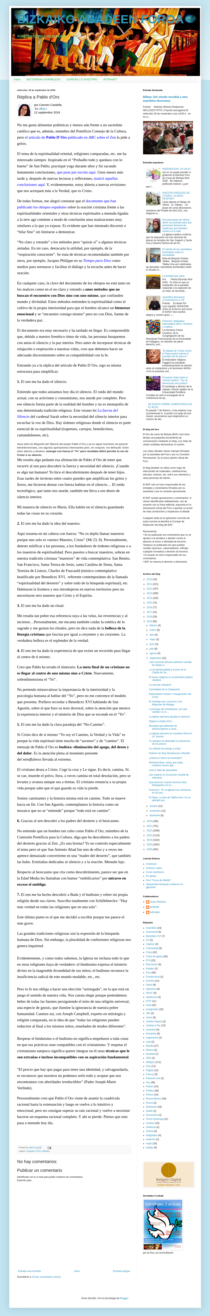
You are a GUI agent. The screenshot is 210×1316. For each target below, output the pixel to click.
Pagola (149, 1070)
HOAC (149, 993)
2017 (150, 612)
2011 (150, 584)
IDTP (148, 1001)
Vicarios (150, 1123)
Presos (149, 1094)
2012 (150, 588)
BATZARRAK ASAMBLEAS (43, 79)
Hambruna (151, 997)
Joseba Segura (154, 1021)
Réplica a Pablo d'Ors (160, 721)
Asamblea (151, 928)
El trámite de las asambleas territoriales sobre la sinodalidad (177, 252)
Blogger (124, 1298)
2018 (150, 616)
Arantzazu (151, 864)
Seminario (151, 1106)
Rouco (149, 1102)
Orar (148, 1066)
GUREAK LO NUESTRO (82, 79)
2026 (150, 849)
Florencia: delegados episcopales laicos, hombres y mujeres (177, 324)
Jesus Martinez (158, 901)
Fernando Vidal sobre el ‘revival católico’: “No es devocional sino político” (175, 380)
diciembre (154, 815)
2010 (150, 579)
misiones (150, 1139)
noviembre (155, 810)
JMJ (148, 1013)
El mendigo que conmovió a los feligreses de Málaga (165, 703)
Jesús (149, 1017)
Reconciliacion (153, 1098)
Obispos (150, 1062)
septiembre (155, 658)
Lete (148, 1041)
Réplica (46, 1151)
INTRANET (110, 79)
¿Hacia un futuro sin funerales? (165, 758)
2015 (150, 602)
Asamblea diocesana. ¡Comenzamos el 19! (173, 298)
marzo (153, 630)
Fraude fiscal (153, 976)
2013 (150, 593)
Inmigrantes (152, 1009)
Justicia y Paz (153, 1025)
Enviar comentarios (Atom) (46, 1277)
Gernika (150, 980)
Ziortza (149, 1131)
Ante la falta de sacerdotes (163, 770)
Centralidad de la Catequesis (164, 689)
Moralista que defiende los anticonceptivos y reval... (163, 727)
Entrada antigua (121, 1271)
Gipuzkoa (151, 989)
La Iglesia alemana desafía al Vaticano (169, 716)
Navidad (150, 1054)
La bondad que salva (173, 276)
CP (147, 940)
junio (152, 644)
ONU (148, 1058)
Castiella (30, 1151)
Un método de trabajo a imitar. (165, 748)
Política (150, 1090)
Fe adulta (151, 876)
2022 (150, 830)
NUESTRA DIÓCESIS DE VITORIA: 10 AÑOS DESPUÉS (176, 195)
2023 (150, 835)
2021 (150, 826)
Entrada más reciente (29, 1271)
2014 (150, 598)
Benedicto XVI (153, 936)
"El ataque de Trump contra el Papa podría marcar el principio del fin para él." (176, 353)
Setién (149, 1111)
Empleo (150, 968)
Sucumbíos (152, 1115)
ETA (148, 960)
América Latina (154, 868)
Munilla (150, 1045)
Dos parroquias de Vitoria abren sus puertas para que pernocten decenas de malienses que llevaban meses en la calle (177, 225)
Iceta (148, 1005)
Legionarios (152, 1037)
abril (152, 634)
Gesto (149, 984)
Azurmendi (151, 932)
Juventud (151, 1029)
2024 (150, 840)
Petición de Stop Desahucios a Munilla (169, 753)
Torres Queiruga (154, 1119)
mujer (149, 1143)
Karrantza (151, 1033)
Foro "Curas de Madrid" (158, 880)
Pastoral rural (153, 1078)
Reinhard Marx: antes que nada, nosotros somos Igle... (166, 764)
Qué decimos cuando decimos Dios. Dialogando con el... (168, 784)
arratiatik (154, 907)
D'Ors (38, 1151)
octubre (153, 806)
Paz (148, 1082)
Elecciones (152, 964)
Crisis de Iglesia (154, 956)
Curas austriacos (155, 872)
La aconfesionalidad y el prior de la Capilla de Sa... (167, 671)
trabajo (149, 1147)
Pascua (150, 1074)
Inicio (17, 79)
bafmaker (155, 912)
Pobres (150, 1086)
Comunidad (152, 948)
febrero (153, 625)
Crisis (149, 952)
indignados (152, 1135)
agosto (153, 653)
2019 (150, 621)
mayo (152, 639)
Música (150, 1050)
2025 (150, 844)
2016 (150, 607)
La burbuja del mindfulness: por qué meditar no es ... (168, 710)
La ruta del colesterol (160, 684)
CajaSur (150, 944)
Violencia (151, 1127)
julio (151, 648)
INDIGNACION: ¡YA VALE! (176, 169)
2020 (150, 821)
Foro (148, 972)
